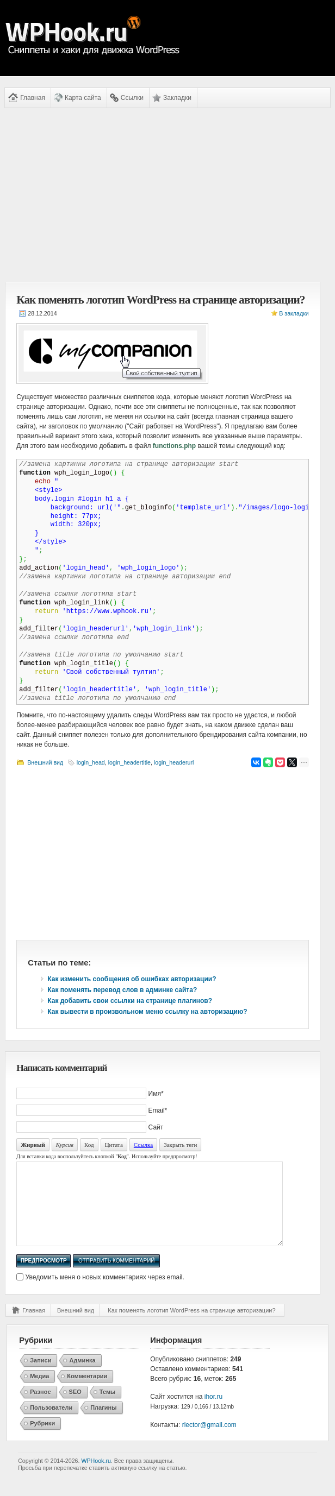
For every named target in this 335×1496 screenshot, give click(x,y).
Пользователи (51, 1424)
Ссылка (143, 1144)
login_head (91, 762)
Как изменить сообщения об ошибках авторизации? (131, 979)
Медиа (39, 1392)
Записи (40, 1376)
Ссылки (132, 98)
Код (89, 1144)
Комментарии (87, 1392)
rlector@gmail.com (209, 1441)
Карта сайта (83, 98)
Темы (108, 1408)
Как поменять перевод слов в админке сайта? (122, 990)
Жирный (33, 1144)
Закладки (177, 98)
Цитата (114, 1144)
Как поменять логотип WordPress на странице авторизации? (191, 1326)
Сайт (156, 1127)
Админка (82, 1376)
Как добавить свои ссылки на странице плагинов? (129, 1001)
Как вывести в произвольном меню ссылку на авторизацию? (147, 1011)
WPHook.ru (95, 1477)
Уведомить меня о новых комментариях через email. (105, 1293)
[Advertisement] (162, 195)
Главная (32, 98)
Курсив (64, 1144)
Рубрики (42, 1439)
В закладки (294, 313)
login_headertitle (129, 762)
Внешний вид (45, 762)
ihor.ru (213, 1413)
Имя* (156, 1093)
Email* (157, 1110)
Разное (40, 1408)
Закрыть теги (180, 1144)
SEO (75, 1408)
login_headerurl (174, 762)
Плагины (103, 1424)
